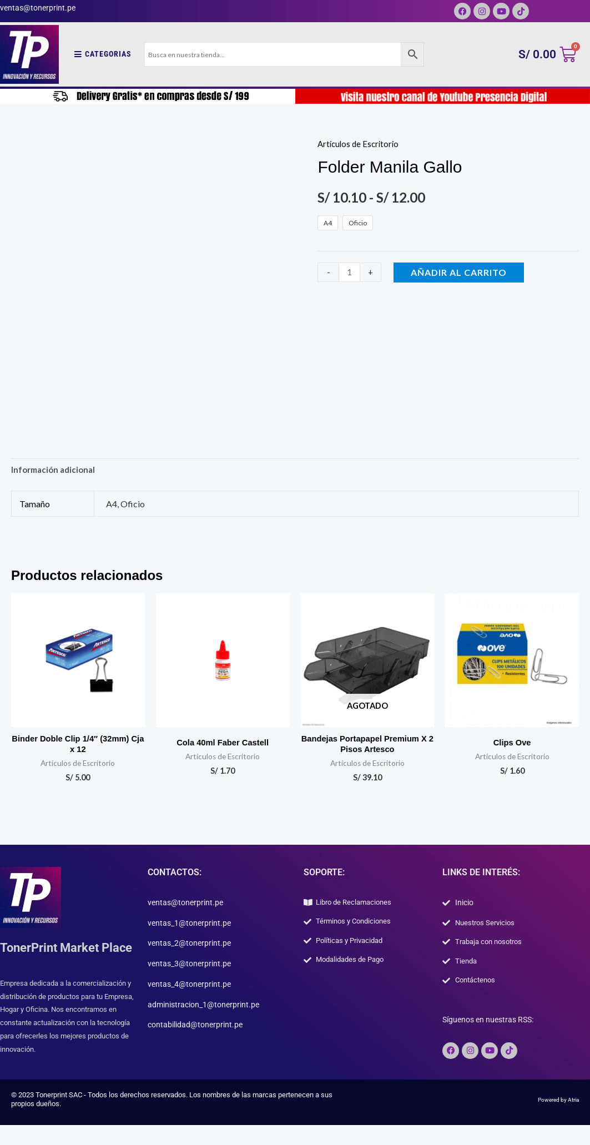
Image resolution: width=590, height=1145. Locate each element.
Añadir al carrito (461, 272)
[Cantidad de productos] (350, 272)
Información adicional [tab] (55, 471)
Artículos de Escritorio (360, 143)
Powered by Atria (552, 1121)
